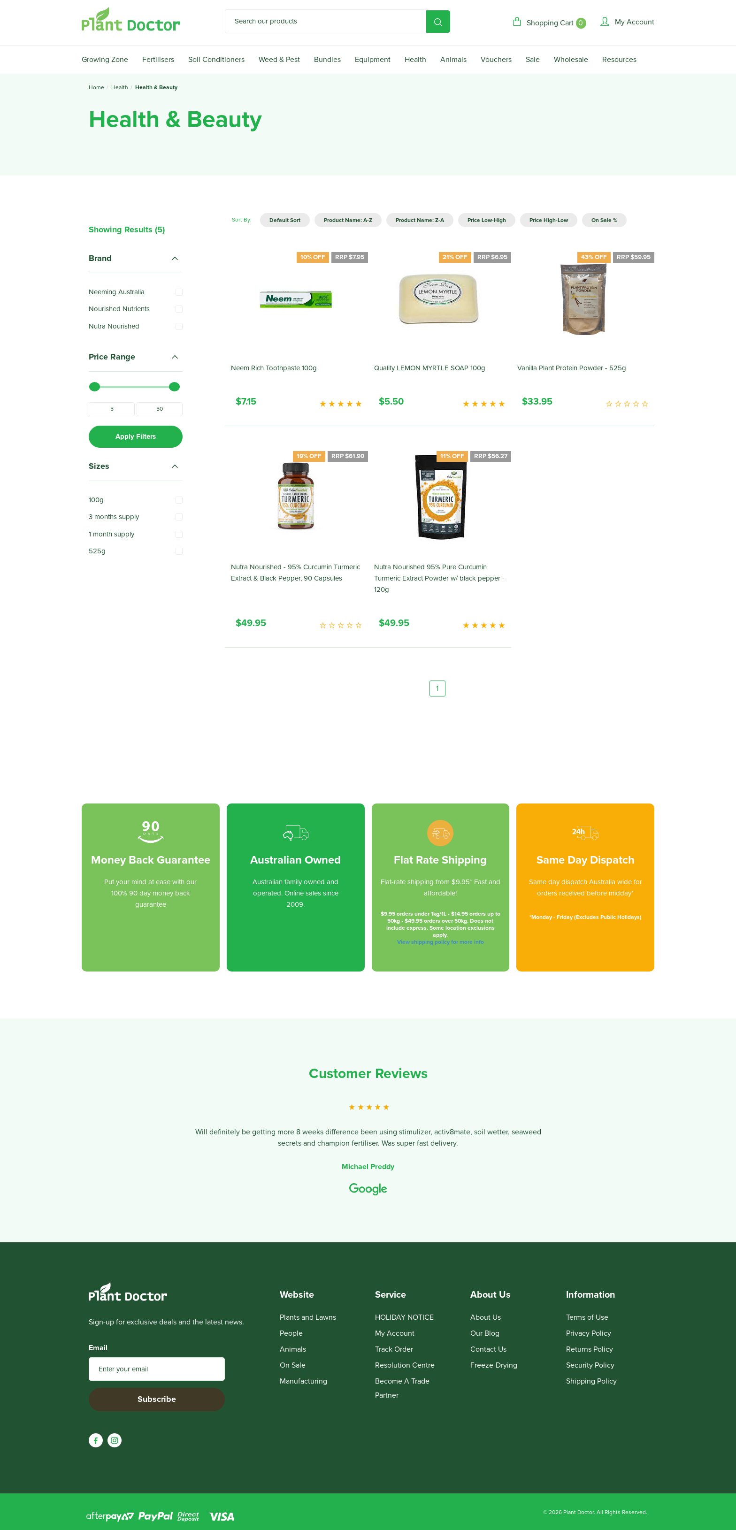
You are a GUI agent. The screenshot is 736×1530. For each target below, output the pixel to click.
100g (96, 500)
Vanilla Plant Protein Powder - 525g (571, 368)
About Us (485, 1317)
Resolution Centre (405, 1365)
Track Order (394, 1349)
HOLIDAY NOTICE (404, 1317)
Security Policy (590, 1365)
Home (96, 87)
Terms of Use (587, 1317)
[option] (368, 1131)
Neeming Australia (117, 292)
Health (415, 59)
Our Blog (484, 1333)
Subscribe (157, 1399)
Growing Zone (105, 59)
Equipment (373, 59)
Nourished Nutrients (119, 309)
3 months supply (114, 517)
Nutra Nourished (114, 326)
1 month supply (111, 534)
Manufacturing (303, 1381)
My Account (394, 1333)
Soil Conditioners (216, 59)
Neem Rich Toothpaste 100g (274, 368)
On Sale (293, 1365)
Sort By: (242, 219)
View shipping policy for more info (440, 942)
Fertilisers (158, 59)
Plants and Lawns (308, 1317)
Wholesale (571, 59)
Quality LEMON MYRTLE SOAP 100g (429, 368)
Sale (533, 59)
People (291, 1333)
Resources (619, 59)
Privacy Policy (588, 1333)
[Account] (627, 21)
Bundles (327, 59)
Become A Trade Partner (402, 1388)
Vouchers (496, 59)
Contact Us (488, 1349)
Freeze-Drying (493, 1365)
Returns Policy (589, 1349)
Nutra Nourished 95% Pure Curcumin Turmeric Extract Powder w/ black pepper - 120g (439, 578)
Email (98, 1348)
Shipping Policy (591, 1381)
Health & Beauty (156, 87)
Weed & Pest (279, 59)
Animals (453, 59)
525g (97, 551)
